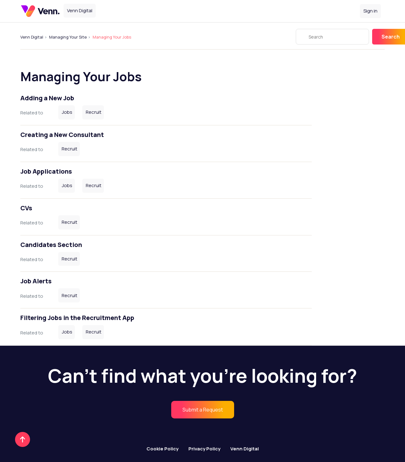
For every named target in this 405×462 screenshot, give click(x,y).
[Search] (332, 37)
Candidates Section (51, 244)
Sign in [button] (370, 11)
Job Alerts (36, 281)
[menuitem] (202, 409)
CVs (26, 208)
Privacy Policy (204, 448)
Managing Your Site (68, 37)
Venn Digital (31, 37)
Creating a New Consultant (62, 134)
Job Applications (46, 171)
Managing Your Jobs (112, 37)
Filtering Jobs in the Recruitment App (77, 317)
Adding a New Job (47, 98)
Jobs (67, 112)
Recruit (93, 112)
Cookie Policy (162, 448)
